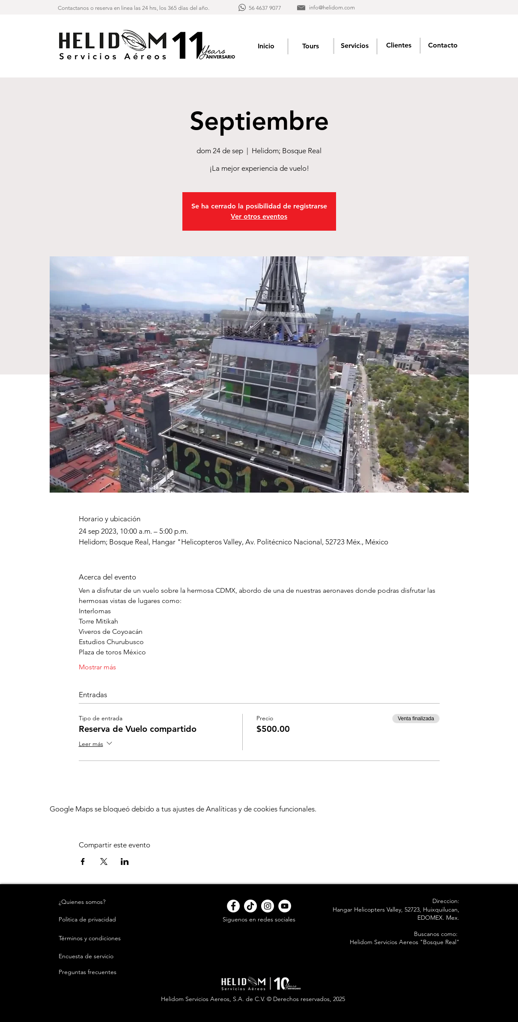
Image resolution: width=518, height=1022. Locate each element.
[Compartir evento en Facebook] (83, 861)
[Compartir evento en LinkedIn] (125, 861)
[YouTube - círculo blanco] (284, 906)
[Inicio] (266, 46)
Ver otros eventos (259, 216)
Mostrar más (97, 667)
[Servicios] (355, 45)
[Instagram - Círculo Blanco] (267, 906)
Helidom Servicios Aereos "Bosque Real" (404, 942)
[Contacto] (443, 45)
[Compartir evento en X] (104, 861)
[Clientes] (399, 45)
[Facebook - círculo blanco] (233, 906)
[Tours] (311, 46)
